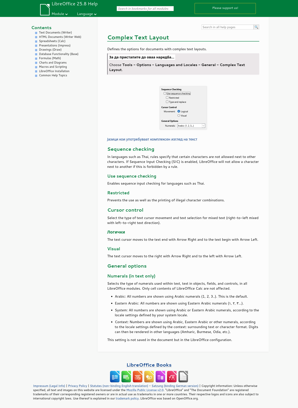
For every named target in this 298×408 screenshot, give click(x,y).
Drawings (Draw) (50, 50)
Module (58, 13)
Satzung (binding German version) (175, 386)
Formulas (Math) (50, 58)
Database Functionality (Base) (58, 54)
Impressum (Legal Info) (49, 386)
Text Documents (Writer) (55, 32)
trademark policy (127, 398)
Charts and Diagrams (53, 63)
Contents (41, 27)
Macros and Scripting (53, 67)
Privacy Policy (77, 386)
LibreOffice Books (149, 364)
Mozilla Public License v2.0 (145, 390)
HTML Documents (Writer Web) (60, 37)
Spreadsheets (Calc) (52, 41)
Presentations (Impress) (55, 45)
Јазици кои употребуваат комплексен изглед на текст (152, 139)
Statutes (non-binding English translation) (119, 386)
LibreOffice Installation (54, 71)
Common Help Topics (53, 75)
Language (85, 13)
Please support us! (225, 8)
